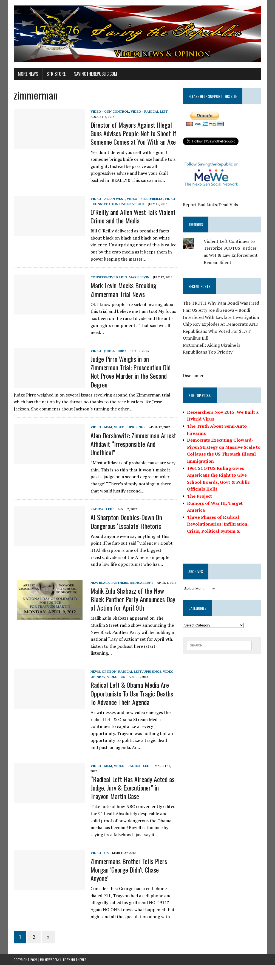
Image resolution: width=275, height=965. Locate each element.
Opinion (109, 671)
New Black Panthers (109, 583)
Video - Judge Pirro (108, 351)
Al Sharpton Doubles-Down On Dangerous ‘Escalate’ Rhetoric (126, 521)
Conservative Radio (108, 277)
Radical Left (102, 509)
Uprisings (152, 671)
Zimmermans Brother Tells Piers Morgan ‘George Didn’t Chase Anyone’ (128, 869)
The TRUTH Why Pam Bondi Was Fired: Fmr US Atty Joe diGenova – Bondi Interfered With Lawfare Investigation (221, 310)
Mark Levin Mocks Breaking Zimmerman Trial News (123, 289)
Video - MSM (101, 427)
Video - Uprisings (129, 427)
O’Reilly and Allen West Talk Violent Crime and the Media (132, 216)
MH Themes (78, 959)
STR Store (56, 74)
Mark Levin (139, 277)
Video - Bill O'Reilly (145, 199)
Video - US (116, 677)
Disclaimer (193, 375)
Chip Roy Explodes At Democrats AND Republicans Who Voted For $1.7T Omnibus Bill (220, 331)
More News (28, 74)
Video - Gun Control (109, 111)
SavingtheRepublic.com (95, 74)
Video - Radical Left (149, 111)
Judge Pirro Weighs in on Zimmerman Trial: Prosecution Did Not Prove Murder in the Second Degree (130, 371)
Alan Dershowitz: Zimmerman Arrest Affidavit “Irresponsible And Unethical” (133, 443)
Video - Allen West (107, 199)
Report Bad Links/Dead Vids (210, 205)
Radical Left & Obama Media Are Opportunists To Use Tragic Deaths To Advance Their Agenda (131, 693)
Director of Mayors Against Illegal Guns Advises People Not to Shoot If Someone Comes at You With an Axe (133, 133)
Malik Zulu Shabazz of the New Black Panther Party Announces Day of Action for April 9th (132, 599)
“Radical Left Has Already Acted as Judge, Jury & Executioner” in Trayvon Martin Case (132, 787)
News (95, 671)
